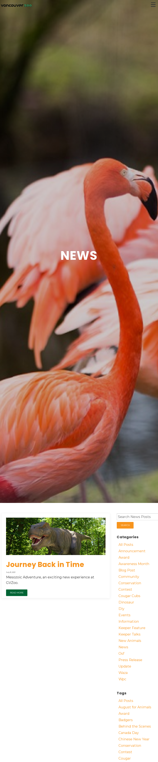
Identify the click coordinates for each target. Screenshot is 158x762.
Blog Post (127, 570)
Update (125, 666)
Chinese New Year (134, 739)
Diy (121, 609)
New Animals (130, 641)
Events (124, 615)
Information (129, 621)
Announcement (132, 551)
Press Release (130, 660)
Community (129, 577)
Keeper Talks (130, 634)
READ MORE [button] (17, 592)
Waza (123, 673)
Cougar (125, 758)
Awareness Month (134, 564)
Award (124, 557)
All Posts (126, 545)
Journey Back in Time (45, 564)
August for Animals (135, 707)
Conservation (130, 583)
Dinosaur (126, 602)
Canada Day (129, 733)
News (123, 647)
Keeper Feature (132, 628)
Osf (121, 653)
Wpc (122, 679)
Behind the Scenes (135, 726)
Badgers (126, 720)
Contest (125, 589)
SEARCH (125, 525)
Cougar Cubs (129, 596)
